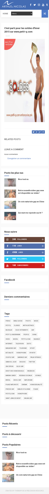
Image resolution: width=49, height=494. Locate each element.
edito (29, 343)
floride (17, 325)
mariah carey (11, 375)
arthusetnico (28, 325)
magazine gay (11, 348)
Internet (9, 343)
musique (9, 330)
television (20, 343)
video (8, 339)
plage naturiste (12, 384)
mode (36, 321)
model (15, 339)
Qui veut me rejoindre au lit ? (30, 213)
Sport (32, 348)
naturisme (28, 380)
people (26, 334)
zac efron (9, 366)
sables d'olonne (23, 389)
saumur (37, 339)
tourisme (23, 348)
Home (5, 14)
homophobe (22, 394)
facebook (30, 371)
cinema (24, 384)
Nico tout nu (23, 179)
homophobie (21, 353)
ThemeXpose (19, 491)
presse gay (10, 389)
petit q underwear (13, 334)
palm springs (35, 357)
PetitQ (8, 325)
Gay (32, 330)
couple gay (10, 357)
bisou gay (17, 380)
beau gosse (18, 321)
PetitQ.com (10, 394)
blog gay (20, 366)
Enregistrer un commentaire (19, 158)
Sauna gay (28, 398)
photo (28, 321)
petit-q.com (25, 339)
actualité (9, 353)
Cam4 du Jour (11, 362)
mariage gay (22, 357)
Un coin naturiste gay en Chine (31, 202)
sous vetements (21, 330)
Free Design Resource (35, 491)
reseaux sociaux (25, 375)
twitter (32, 362)
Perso (8, 321)
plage (35, 389)
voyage (38, 375)
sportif (32, 353)
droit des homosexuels (15, 371)
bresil (8, 380)
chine (34, 334)
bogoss (22, 362)
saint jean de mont (13, 398)
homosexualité (36, 384)
